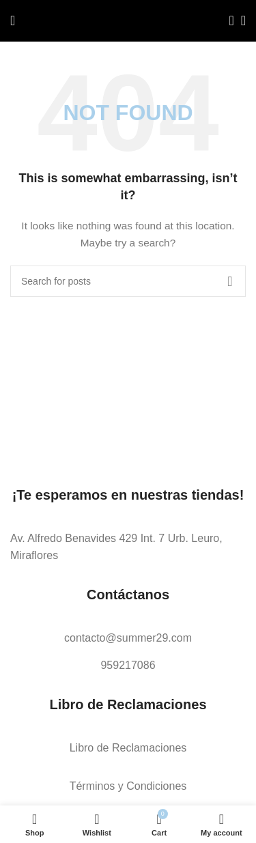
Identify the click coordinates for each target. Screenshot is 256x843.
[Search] (227, 20)
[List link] (128, 547)
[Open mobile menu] (12, 20)
